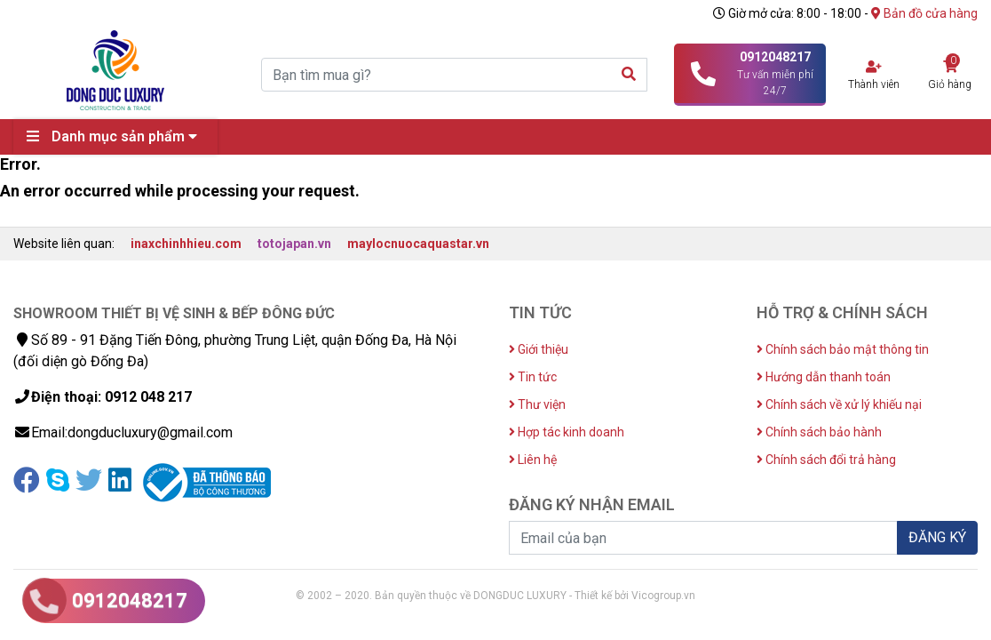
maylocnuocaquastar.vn (418, 243)
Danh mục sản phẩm (116, 136)
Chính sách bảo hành (819, 432)
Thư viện (537, 404)
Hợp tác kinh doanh (566, 432)
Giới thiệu (538, 349)
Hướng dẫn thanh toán (824, 377)
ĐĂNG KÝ (937, 537)
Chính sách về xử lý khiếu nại (839, 404)
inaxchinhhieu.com (186, 243)
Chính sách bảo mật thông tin (843, 349)
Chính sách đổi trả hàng (826, 459)
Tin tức (533, 377)
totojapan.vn (294, 243)
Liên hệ (533, 459)
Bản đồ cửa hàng (924, 13)
